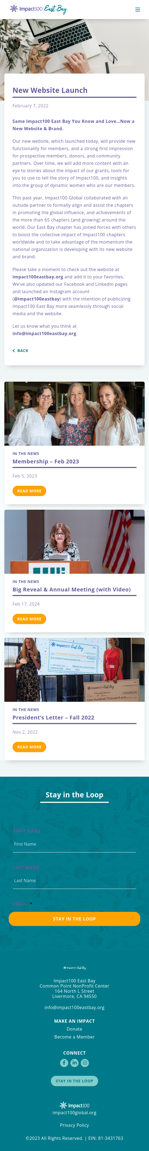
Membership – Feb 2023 (46, 461)
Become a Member (74, 1037)
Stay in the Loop (74, 1080)
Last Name (26, 867)
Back (20, 350)
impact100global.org (74, 1112)
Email (22, 904)
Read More (29, 490)
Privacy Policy (74, 1125)
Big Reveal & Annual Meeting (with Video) (72, 589)
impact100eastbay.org (38, 277)
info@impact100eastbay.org (75, 1007)
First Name (27, 831)
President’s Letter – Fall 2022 (53, 717)
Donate (74, 1029)
